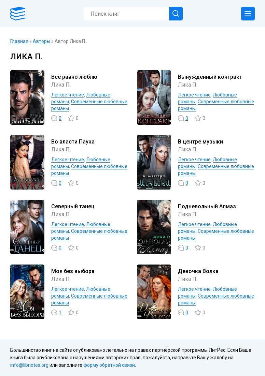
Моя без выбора (73, 271)
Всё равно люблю (74, 77)
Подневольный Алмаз (207, 206)
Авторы (41, 41)
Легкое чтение (67, 94)
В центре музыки (200, 141)
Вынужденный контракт (210, 77)
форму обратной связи (109, 365)
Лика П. (61, 84)
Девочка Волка (198, 271)
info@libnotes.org (29, 365)
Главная (19, 41)
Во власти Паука (73, 141)
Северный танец (73, 206)
